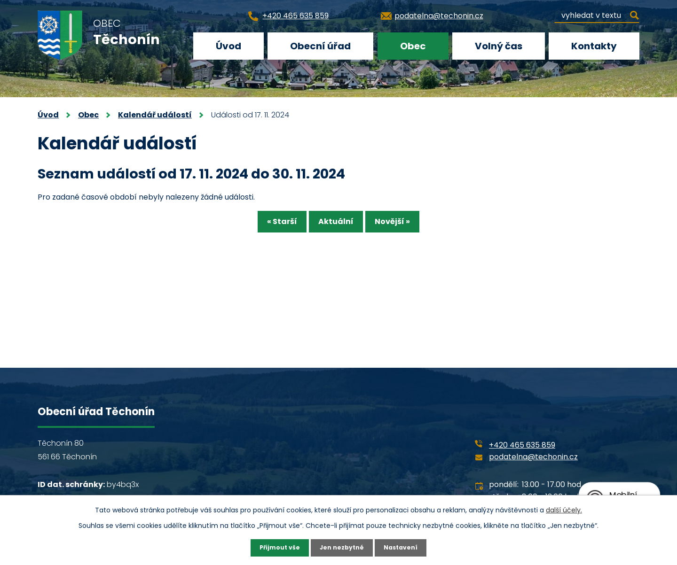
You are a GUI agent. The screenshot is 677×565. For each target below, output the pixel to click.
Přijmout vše (275, 547)
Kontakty (594, 46)
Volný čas (498, 46)
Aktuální (336, 224)
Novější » (406, 224)
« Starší (268, 224)
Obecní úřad (320, 46)
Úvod (228, 46)
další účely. (564, 508)
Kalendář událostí (155, 114)
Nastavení (405, 547)
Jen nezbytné (342, 547)
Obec (413, 46)
